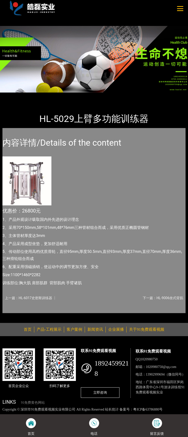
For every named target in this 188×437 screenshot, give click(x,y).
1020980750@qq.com (161, 367)
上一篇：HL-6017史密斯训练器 (28, 298)
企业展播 (116, 329)
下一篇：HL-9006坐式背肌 (163, 298)
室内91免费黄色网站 (65, 96)
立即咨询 (100, 392)
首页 (11, 96)
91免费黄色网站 (33, 402)
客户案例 (74, 329)
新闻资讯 (95, 329)
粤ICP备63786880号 (148, 409)
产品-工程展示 (31, 96)
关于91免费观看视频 (146, 329)
